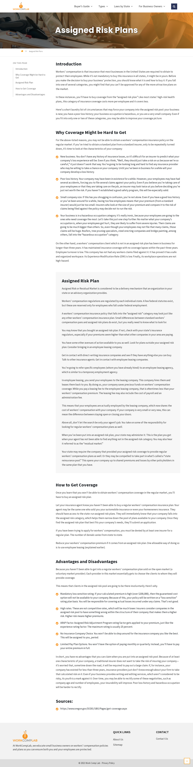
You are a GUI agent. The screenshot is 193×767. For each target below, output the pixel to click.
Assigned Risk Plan (24, 82)
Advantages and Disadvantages (30, 94)
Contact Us (162, 738)
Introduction (21, 68)
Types (101, 6)
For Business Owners (150, 6)
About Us (118, 739)
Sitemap (117, 744)
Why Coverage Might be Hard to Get (30, 76)
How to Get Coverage (26, 88)
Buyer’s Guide (82, 6)
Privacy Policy (108, 763)
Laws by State (122, 6)
